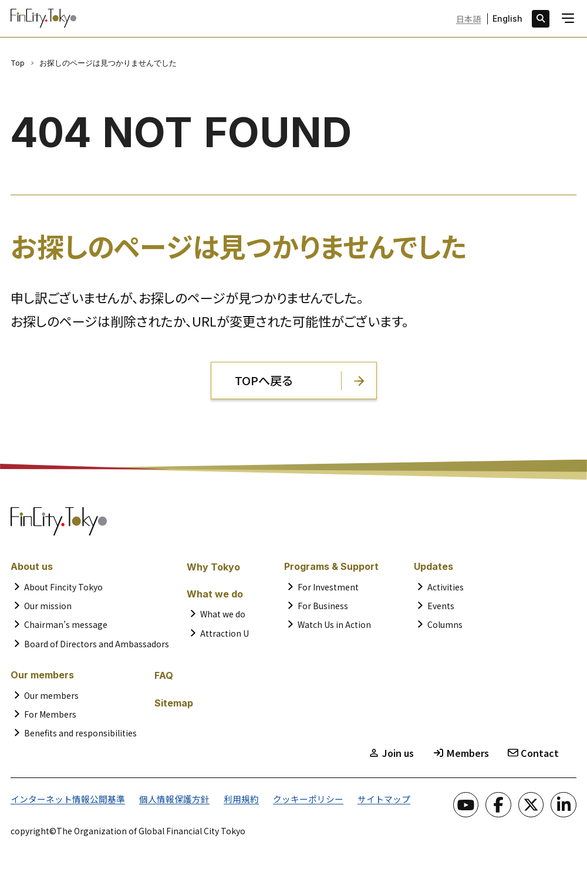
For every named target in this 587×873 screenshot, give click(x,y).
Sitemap (173, 703)
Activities (445, 587)
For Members (50, 714)
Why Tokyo (213, 567)
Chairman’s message (65, 624)
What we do (222, 614)
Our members (51, 695)
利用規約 (227, 798)
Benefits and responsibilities (80, 733)
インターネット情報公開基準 (64, 798)
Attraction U (224, 633)
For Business (323, 606)
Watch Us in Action (334, 624)
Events (440, 606)
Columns (445, 624)
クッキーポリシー (291, 798)
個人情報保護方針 (164, 798)
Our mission (48, 606)
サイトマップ (362, 798)
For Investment (328, 587)
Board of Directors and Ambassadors (96, 644)
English (507, 19)
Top (18, 62)
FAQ (163, 675)
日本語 (468, 19)
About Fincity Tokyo (63, 587)
